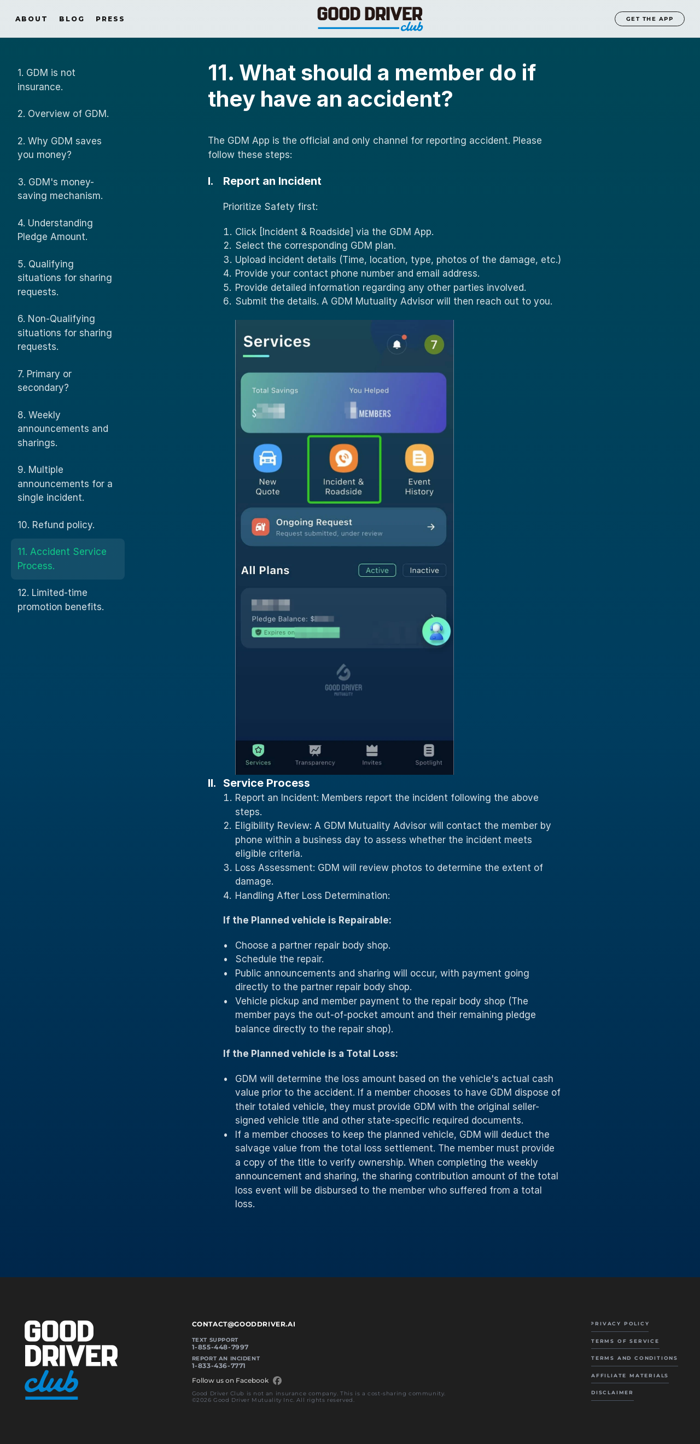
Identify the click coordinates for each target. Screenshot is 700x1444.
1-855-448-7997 (220, 1347)
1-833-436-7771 (219, 1365)
